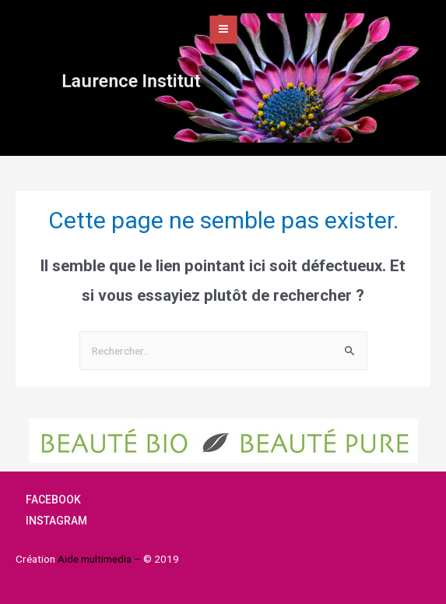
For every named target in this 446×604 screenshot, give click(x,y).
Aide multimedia (96, 559)
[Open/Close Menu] (223, 29)
